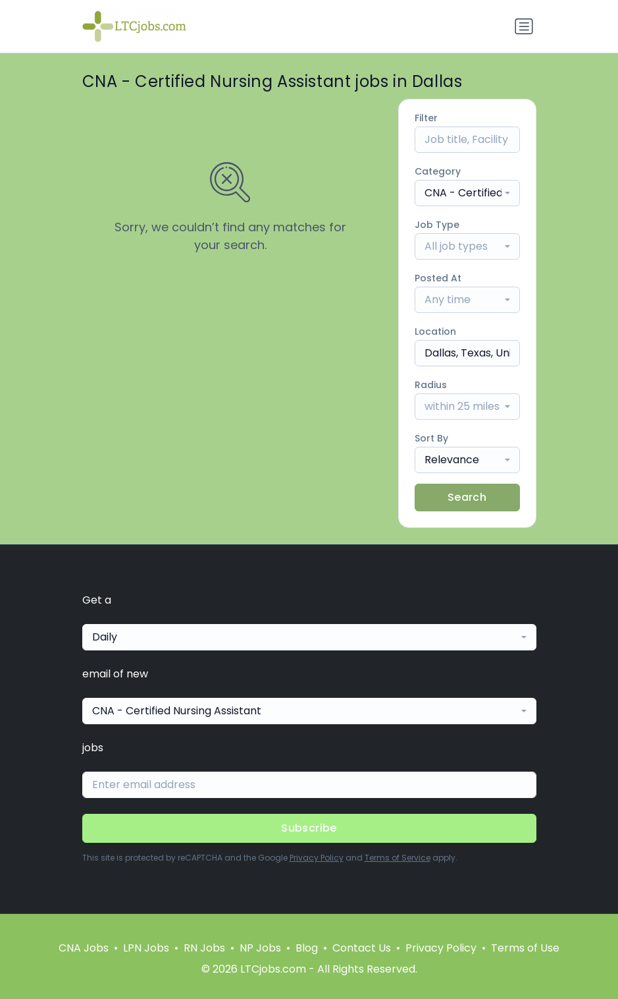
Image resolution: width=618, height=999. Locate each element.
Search (467, 497)
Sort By (431, 438)
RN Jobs (204, 948)
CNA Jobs (84, 948)
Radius (431, 384)
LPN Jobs (146, 948)
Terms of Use (525, 948)
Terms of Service (397, 857)
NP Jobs (260, 948)
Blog (307, 948)
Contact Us (361, 948)
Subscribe (309, 828)
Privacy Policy (317, 857)
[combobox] (467, 193)
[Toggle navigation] (523, 26)
